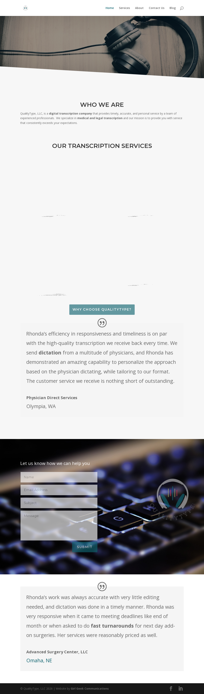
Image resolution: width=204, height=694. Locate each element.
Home (110, 8)
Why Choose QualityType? (102, 309)
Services (124, 8)
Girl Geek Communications (90, 688)
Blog (173, 8)
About (139, 8)
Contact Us (156, 8)
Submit (85, 547)
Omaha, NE (39, 660)
